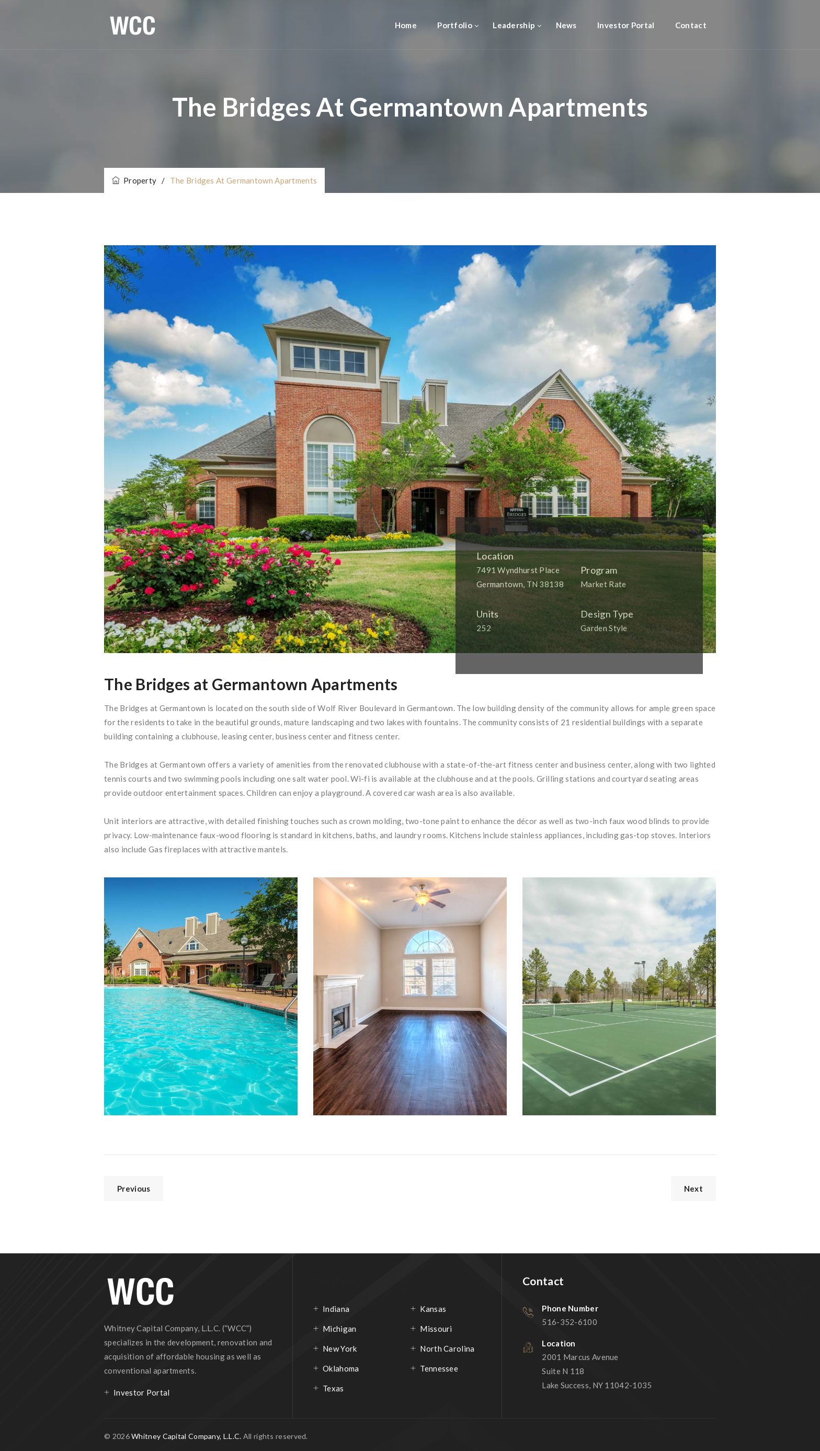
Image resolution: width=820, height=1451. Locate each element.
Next (693, 1188)
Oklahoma (341, 1368)
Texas (333, 1388)
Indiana (336, 1308)
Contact (691, 25)
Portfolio (454, 25)
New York (340, 1348)
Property (134, 180)
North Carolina (447, 1348)
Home (406, 25)
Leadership (514, 25)
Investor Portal (626, 25)
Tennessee (439, 1368)
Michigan (339, 1328)
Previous (133, 1188)
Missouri (436, 1328)
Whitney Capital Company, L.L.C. (187, 1436)
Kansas (433, 1308)
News (566, 25)
